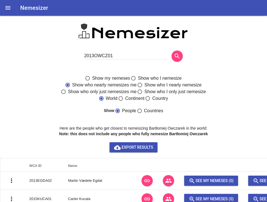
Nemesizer (34, 7)
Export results (133, 147)
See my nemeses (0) (211, 181)
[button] (8, 8)
